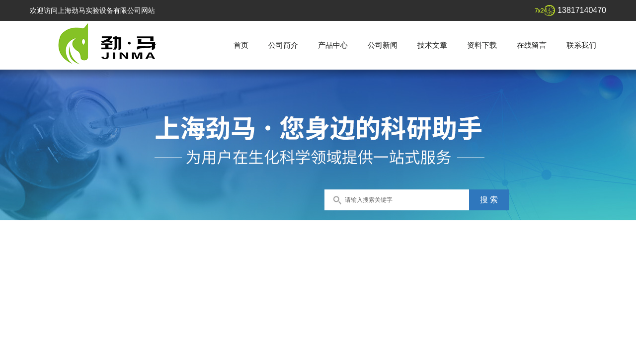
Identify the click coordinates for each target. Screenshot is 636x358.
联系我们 (581, 45)
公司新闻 (383, 45)
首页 (241, 45)
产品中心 (333, 45)
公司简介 (283, 45)
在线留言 (532, 45)
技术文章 (432, 45)
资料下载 (482, 45)
